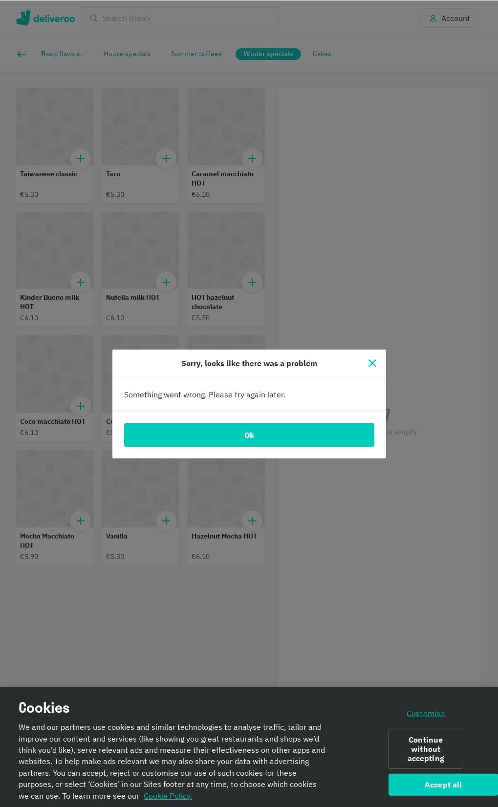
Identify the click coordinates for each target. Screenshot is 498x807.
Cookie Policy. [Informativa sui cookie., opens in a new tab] (168, 795)
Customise (426, 713)
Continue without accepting (426, 748)
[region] (249, 746)
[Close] (372, 363)
